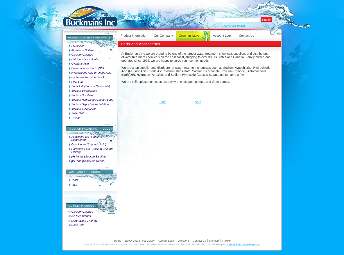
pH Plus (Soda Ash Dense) (88, 161)
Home (117, 240)
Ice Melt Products (82, 205)
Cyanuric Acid (80, 63)
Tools (74, 180)
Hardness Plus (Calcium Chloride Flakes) (92, 150)
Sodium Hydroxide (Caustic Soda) (92, 99)
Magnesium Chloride (84, 220)
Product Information (133, 35)
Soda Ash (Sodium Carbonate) (90, 86)
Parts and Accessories (86, 172)
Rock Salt (77, 225)
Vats (74, 184)
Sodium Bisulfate (82, 95)
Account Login (223, 35)
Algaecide (77, 45)
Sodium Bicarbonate (84, 90)
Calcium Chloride (82, 54)
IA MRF (226, 240)
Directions (183, 240)
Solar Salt (77, 113)
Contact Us (246, 35)
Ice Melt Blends (81, 216)
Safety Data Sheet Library (139, 240)
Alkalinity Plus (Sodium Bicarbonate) (85, 138)
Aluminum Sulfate (82, 50)
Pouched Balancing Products (91, 128)
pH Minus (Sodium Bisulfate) (89, 156)
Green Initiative (189, 35)
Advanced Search (234, 25)
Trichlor (76, 117)
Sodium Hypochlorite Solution (90, 104)
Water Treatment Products (89, 37)
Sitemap (214, 240)
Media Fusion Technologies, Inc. (244, 244)
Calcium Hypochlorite (84, 59)
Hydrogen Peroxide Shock (87, 77)
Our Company (163, 35)
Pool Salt (77, 81)
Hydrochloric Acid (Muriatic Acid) (91, 72)
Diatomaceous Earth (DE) (87, 68)
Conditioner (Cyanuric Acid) (88, 144)
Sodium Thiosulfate (83, 108)
